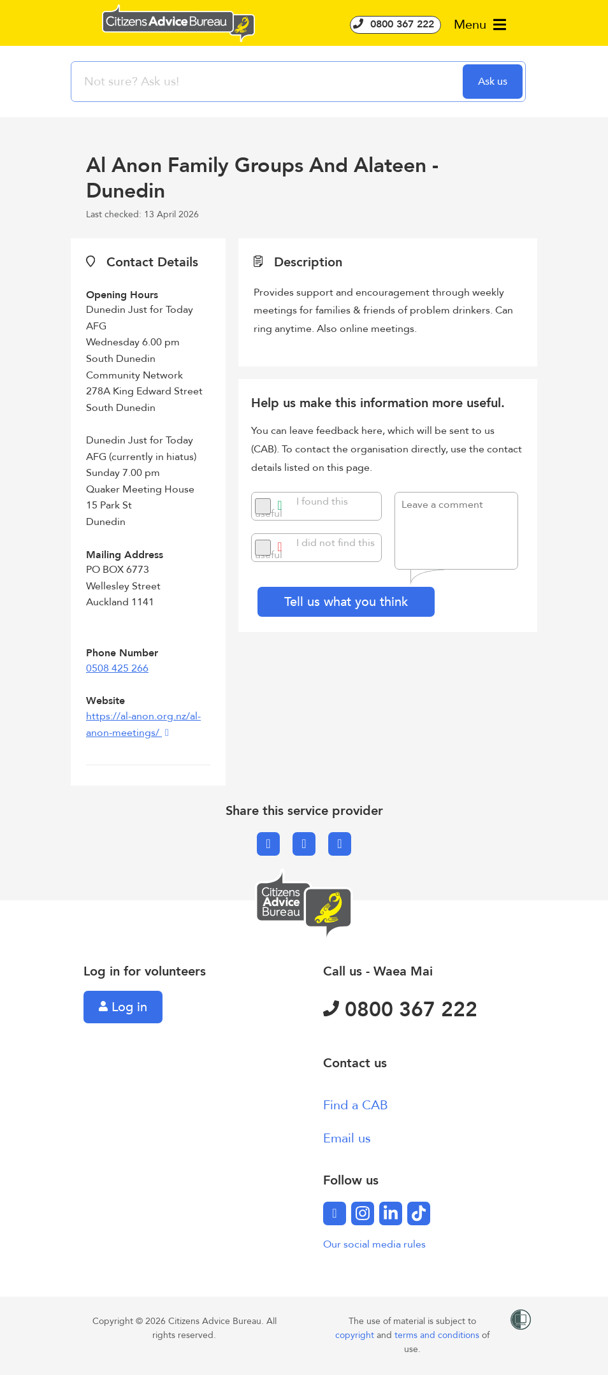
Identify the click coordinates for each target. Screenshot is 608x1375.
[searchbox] (268, 81)
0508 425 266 (117, 668)
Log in (123, 1007)
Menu (480, 24)
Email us (347, 1138)
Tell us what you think (346, 601)
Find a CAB (355, 1105)
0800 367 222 (395, 24)
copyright (356, 1335)
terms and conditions (438, 1335)
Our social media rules (374, 1244)
